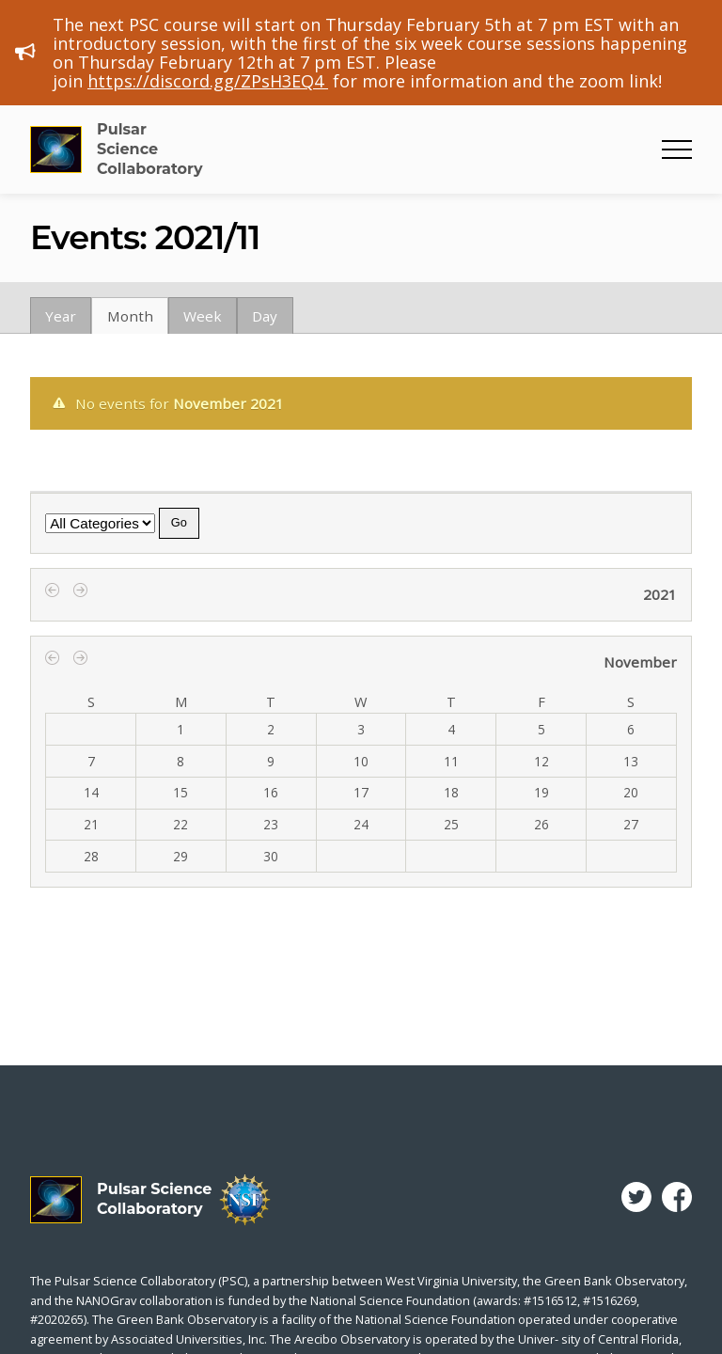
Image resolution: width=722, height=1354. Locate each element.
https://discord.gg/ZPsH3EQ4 (207, 81)
